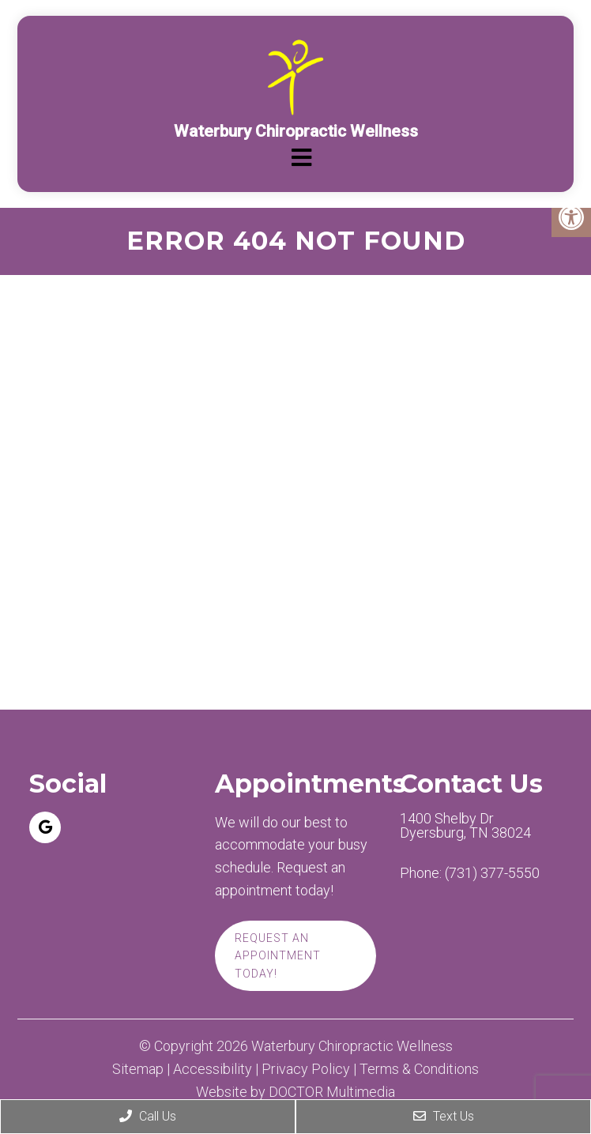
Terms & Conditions (419, 1069)
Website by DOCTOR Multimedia (295, 1092)
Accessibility (212, 1069)
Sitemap (138, 1069)
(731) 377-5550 (492, 873)
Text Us (443, 1116)
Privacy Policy (306, 1069)
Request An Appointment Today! (278, 956)
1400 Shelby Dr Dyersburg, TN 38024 (465, 826)
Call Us (147, 1116)
